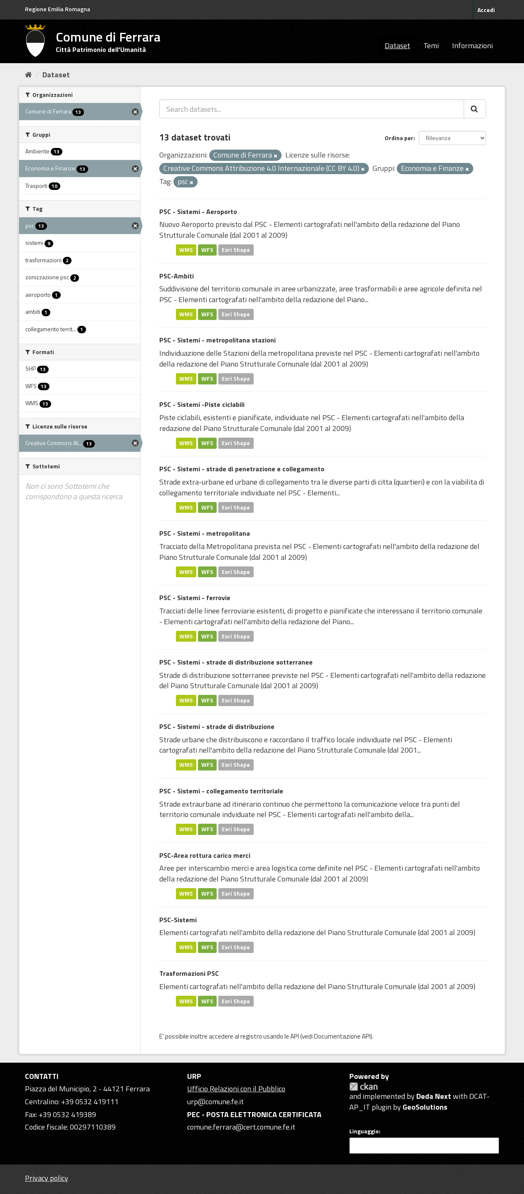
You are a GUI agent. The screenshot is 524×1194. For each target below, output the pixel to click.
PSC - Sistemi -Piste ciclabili (202, 404)
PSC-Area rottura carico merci (204, 855)
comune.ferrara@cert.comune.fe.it (241, 1126)
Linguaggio (364, 1131)
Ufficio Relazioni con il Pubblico (236, 1088)
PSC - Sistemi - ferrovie (194, 598)
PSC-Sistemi (178, 920)
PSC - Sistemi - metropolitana (204, 533)
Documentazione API (342, 1036)
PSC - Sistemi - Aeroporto (198, 212)
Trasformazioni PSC (189, 973)
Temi (431, 45)
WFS (207, 250)
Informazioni (472, 45)
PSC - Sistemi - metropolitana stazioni (217, 340)
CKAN (363, 1086)
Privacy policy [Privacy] (46, 1178)
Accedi (486, 9)
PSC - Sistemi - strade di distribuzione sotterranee (236, 662)
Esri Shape (236, 250)
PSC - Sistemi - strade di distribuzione (216, 726)
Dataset (397, 45)
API (294, 1036)
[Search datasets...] (311, 108)
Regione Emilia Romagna (57, 9)
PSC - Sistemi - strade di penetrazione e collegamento (241, 469)
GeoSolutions (425, 1107)
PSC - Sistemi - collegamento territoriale (221, 791)
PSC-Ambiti (176, 276)
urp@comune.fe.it (215, 1101)
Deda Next (433, 1096)
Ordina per (399, 137)
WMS (186, 250)
